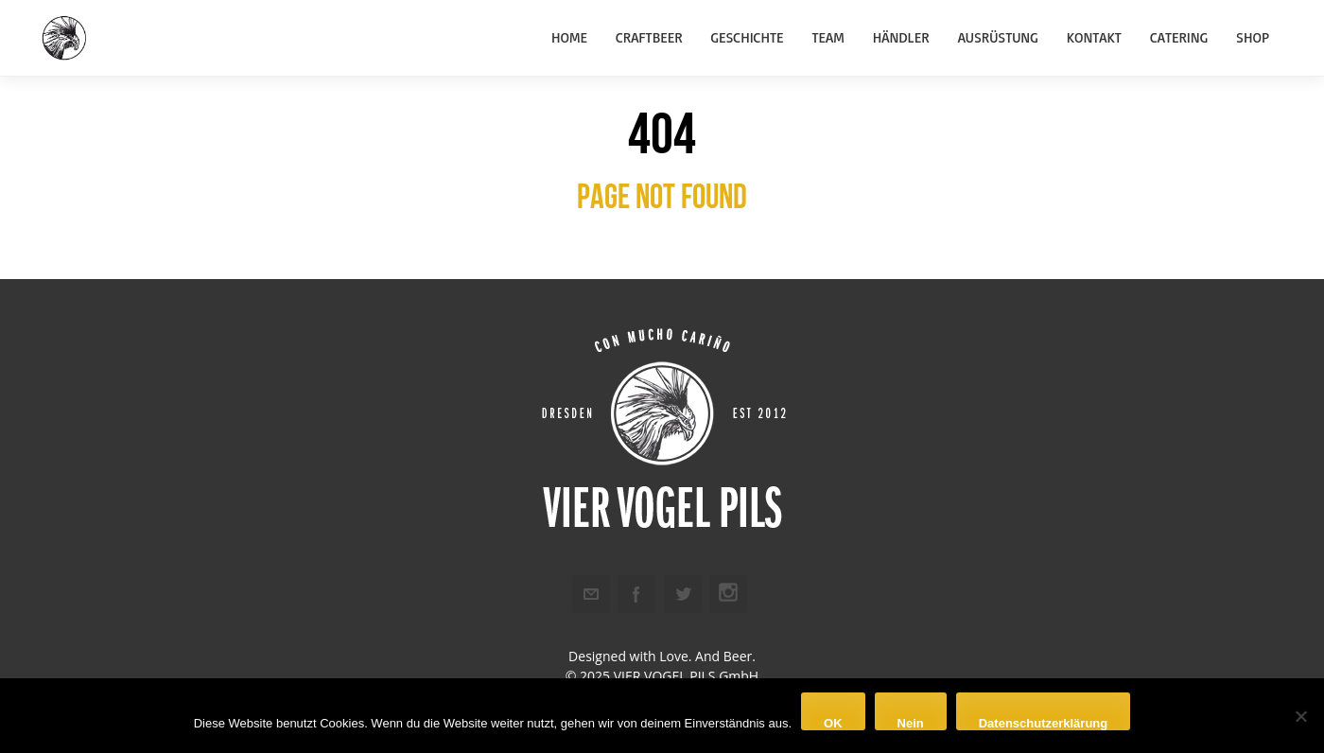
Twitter (683, 594)
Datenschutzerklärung (1043, 723)
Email (591, 594)
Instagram (728, 594)
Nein (910, 723)
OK (833, 723)
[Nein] (1300, 716)
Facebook (636, 594)
